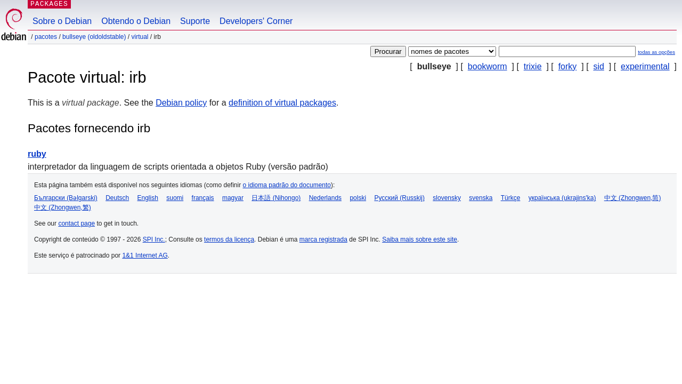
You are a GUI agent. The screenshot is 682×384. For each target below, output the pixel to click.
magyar (232, 198)
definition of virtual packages (282, 102)
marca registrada (323, 239)
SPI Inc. (154, 239)
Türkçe (511, 198)
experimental (645, 66)
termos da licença (229, 239)
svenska (480, 198)
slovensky (447, 198)
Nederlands (325, 198)
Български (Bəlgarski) (66, 198)
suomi (174, 198)
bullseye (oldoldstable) (94, 37)
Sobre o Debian (62, 21)
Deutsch (117, 198)
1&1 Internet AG (144, 255)
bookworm (487, 66)
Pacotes (46, 37)
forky (567, 66)
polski (358, 198)
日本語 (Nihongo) (276, 198)
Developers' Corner (256, 21)
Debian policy (181, 102)
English (147, 198)
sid (598, 66)
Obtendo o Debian (135, 21)
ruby (37, 153)
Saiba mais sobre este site (419, 239)
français (203, 198)
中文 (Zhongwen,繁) (62, 207)
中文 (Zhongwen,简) (632, 198)
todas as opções (656, 52)
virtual (139, 37)
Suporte (195, 21)
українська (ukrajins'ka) (562, 198)
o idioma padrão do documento (287, 185)
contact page (76, 223)
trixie (533, 66)
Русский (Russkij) (399, 198)
